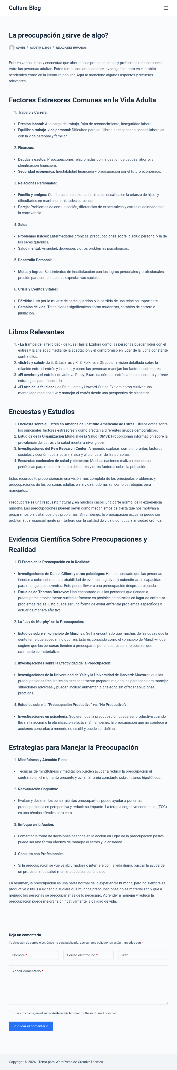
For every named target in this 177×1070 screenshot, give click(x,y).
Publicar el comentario (30, 1026)
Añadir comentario (27, 971)
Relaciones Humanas (71, 47)
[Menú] (166, 8)
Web (125, 955)
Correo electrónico (82, 955)
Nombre (19, 955)
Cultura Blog (25, 8)
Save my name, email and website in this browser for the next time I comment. (66, 1013)
